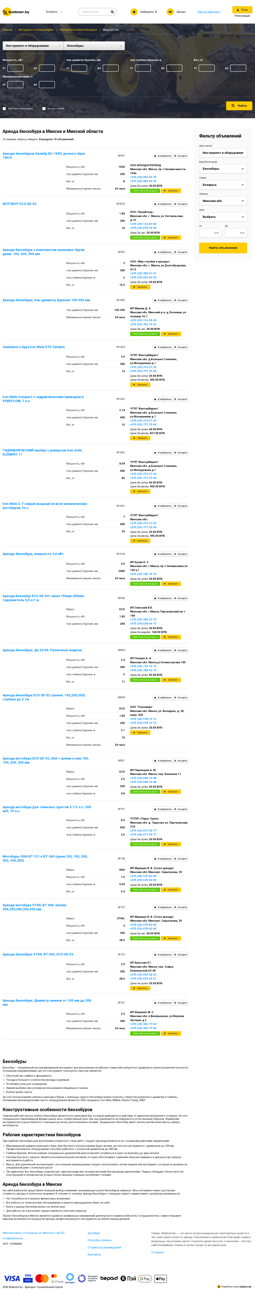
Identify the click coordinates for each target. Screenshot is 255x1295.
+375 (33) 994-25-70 (143, 177)
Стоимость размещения (104, 1247)
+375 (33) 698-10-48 (143, 782)
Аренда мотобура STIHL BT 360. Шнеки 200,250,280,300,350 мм (34, 907)
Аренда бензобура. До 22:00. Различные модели (42, 650)
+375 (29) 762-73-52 (143, 324)
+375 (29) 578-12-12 (143, 722)
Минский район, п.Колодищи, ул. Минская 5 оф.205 (33, 1232)
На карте (180, 155)
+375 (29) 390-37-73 (143, 619)
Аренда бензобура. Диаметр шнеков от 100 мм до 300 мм (47, 1002)
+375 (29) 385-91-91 (143, 273)
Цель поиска (205, 146)
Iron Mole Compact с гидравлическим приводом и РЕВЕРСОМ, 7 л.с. (43, 399)
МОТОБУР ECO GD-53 (19, 204)
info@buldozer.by (13, 1238)
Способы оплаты (99, 1240)
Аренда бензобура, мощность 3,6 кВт (33, 554)
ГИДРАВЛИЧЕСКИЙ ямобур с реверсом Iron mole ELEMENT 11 (42, 452)
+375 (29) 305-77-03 (143, 1024)
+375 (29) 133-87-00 (143, 224)
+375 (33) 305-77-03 (143, 1028)
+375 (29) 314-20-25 (143, 320)
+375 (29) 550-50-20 (143, 277)
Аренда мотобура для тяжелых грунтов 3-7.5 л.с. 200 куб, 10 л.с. (47, 809)
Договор (94, 1233)
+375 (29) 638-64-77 (143, 623)
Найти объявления (223, 248)
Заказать (171, 190)
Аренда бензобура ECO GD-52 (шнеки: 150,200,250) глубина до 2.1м (44, 697)
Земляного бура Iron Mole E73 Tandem (34, 347)
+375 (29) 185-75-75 (143, 574)
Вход (242, 9)
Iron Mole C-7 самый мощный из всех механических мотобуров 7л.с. (45, 506)
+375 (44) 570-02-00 (143, 876)
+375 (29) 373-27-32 (143, 367)
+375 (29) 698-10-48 (143, 778)
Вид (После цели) (208, 162)
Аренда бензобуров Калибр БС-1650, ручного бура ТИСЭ (44, 155)
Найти (239, 105)
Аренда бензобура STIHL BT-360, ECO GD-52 (38, 954)
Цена (201, 210)
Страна (202, 178)
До (226, 226)
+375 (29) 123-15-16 (143, 666)
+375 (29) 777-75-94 (143, 371)
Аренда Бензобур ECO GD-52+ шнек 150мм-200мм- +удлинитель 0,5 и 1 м (44, 598)
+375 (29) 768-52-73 (143, 670)
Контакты (94, 1254)
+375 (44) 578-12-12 (143, 719)
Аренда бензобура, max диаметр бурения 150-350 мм (46, 300)
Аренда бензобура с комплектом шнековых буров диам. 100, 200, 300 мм (43, 252)
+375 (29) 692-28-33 (143, 974)
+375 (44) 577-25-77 (143, 834)
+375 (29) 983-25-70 (143, 181)
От (200, 226)
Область (203, 194)
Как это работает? (209, 11)
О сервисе (157, 1252)
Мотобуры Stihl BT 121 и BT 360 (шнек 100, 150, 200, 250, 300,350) (45, 858)
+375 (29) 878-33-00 (143, 228)
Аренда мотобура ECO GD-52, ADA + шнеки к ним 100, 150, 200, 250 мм (46, 760)
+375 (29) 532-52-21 (143, 978)
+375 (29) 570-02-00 (143, 880)
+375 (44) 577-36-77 (143, 830)
